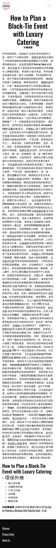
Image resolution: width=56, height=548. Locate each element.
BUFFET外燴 (7, 357)
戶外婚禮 (12, 164)
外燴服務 (24, 243)
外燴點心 (31, 128)
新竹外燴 (12, 68)
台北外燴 (24, 429)
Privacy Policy (8, 534)
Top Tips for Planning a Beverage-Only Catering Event (27, 508)
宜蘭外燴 (13, 128)
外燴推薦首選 (39, 211)
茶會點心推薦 (15, 178)
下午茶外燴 (30, 354)
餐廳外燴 (46, 82)
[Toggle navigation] (49, 6)
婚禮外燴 (24, 150)
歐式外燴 (17, 418)
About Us (6, 540)
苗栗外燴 (36, 57)
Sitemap (5, 528)
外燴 (14, 286)
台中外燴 (36, 200)
